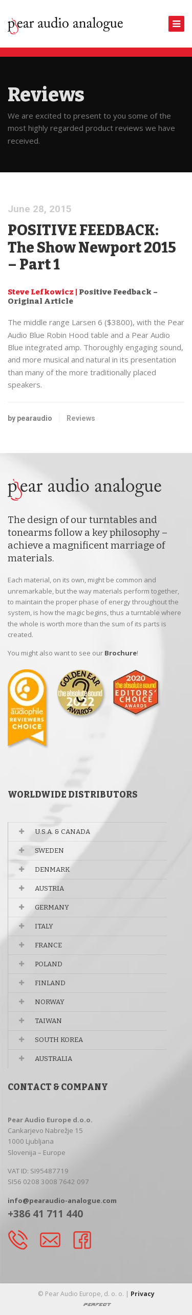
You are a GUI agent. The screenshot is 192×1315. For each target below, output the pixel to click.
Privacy (143, 1293)
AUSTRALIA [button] (53, 1058)
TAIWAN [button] (48, 1021)
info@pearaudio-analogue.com (62, 1200)
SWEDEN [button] (49, 850)
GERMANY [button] (52, 907)
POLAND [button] (48, 964)
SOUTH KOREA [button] (59, 1040)
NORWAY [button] (50, 1002)
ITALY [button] (44, 926)
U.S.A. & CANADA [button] (62, 831)
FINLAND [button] (50, 983)
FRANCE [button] (48, 945)
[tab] (96, 831)
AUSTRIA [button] (49, 888)
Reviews (81, 418)
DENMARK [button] (52, 869)
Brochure (120, 653)
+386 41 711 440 (45, 1213)
